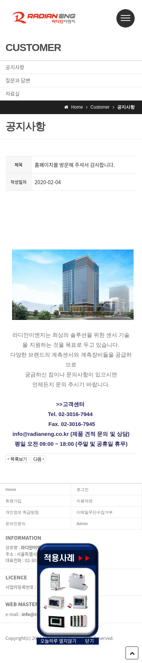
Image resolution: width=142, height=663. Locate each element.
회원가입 (13, 501)
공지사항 (15, 67)
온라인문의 (15, 523)
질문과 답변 (17, 80)
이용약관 (84, 501)
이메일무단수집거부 (94, 512)
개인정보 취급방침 (22, 512)
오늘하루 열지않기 (58, 641)
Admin (82, 523)
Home (10, 489)
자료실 (12, 93)
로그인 (82, 489)
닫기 (89, 641)
